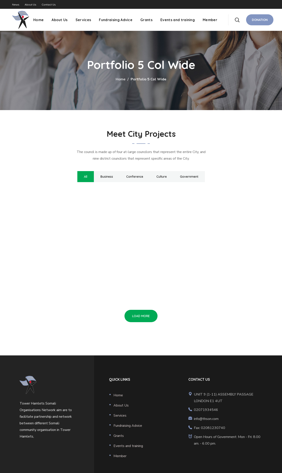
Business (106, 177)
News (15, 4)
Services (119, 415)
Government (189, 177)
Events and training (128, 445)
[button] (237, 20)
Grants (118, 435)
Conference (134, 177)
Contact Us (49, 4)
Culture (161, 177)
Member (119, 456)
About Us (30, 4)
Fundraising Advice (127, 425)
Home (120, 79)
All (85, 177)
